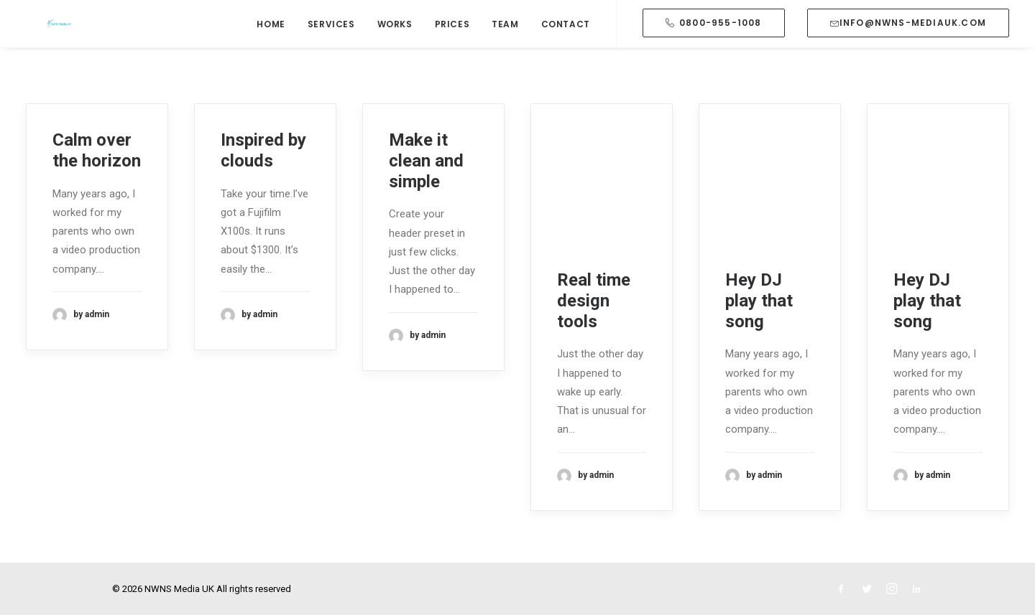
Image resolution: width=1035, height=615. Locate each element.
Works (395, 45)
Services (331, 45)
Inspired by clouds (263, 150)
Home (271, 45)
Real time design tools (593, 301)
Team (505, 45)
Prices (452, 45)
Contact (565, 45)
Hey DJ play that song (759, 301)
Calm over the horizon (96, 150)
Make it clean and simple (426, 161)
